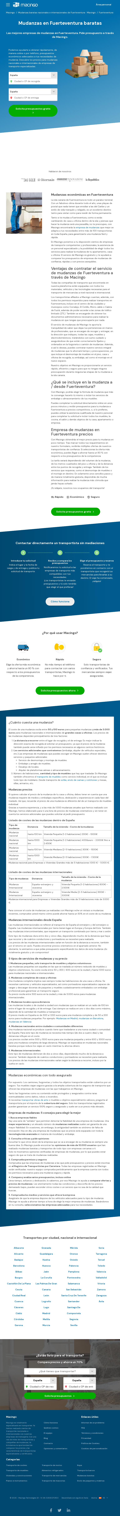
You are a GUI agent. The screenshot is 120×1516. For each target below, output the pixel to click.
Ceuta (18, 1289)
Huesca (46, 1265)
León (46, 1295)
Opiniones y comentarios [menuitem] (55, 1448)
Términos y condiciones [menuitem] (92, 1433)
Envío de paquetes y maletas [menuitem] (91, 1481)
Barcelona (18, 1265)
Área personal (103, 4)
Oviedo (74, 1259)
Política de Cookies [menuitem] (90, 1443)
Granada (46, 1247)
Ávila (101, 1301)
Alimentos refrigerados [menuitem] (52, 1470)
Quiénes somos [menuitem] (51, 1428)
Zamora (101, 1289)
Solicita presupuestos (33, 110)
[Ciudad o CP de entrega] (33, 98)
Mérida (74, 1247)
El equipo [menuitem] (48, 1433)
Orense (74, 1253)
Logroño (46, 1301)
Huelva (46, 1259)
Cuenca (19, 1301)
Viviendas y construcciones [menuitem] (19, 1475)
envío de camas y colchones (82, 780)
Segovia (74, 1319)
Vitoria (101, 1283)
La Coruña (46, 1277)
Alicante (18, 1253)
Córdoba (19, 1319)
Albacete (19, 1247)
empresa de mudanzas (88, 227)
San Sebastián (73, 1289)
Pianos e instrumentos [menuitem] (16, 1481)
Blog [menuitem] (46, 1438)
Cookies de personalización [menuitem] (94, 1448)
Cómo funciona (60, 601)
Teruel (101, 1259)
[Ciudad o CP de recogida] (33, 81)
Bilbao (18, 1271)
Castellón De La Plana (19, 1283)
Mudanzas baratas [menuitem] (85, 1475)
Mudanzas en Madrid (67, 1018)
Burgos (19, 1277)
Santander (74, 1301)
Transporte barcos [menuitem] (86, 1470)
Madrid (46, 1313)
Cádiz (19, 1313)
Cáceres (18, 1307)
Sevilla (73, 1325)
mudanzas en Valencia (20, 1021)
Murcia (46, 1325)
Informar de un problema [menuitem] (92, 1422)
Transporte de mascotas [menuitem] (53, 1481)
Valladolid (101, 1277)
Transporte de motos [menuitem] (52, 1465)
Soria (101, 1247)
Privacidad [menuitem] (86, 1438)
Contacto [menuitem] (48, 1443)
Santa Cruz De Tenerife (73, 1295)
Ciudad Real (18, 1295)
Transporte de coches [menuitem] (16, 1465)
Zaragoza (101, 1295)
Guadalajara (46, 1253)
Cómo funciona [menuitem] (51, 1422)
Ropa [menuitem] (79, 1465)
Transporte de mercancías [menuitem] (54, 1475)
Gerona (19, 1325)
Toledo (101, 1265)
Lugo (46, 1307)
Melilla (46, 1319)
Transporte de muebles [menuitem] (17, 1470)
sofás (64, 780)
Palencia (73, 1265)
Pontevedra (73, 1277)
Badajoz (18, 1259)
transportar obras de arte (35, 1100)
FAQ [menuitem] (83, 1428)
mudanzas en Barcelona (91, 1018)
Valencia (101, 1271)
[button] (8, 4)
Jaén (46, 1271)
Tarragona (101, 1253)
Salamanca (74, 1283)
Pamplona (73, 1271)
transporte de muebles (49, 776)
